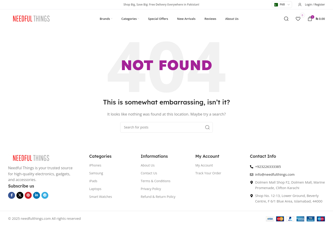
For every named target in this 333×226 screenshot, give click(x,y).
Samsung (96, 173)
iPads (93, 181)
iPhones (95, 165)
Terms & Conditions (156, 181)
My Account (204, 165)
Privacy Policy (151, 189)
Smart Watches (100, 196)
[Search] (286, 18)
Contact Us (149, 173)
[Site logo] (31, 18)
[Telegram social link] (44, 195)
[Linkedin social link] (36, 195)
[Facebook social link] (11, 195)
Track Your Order (208, 173)
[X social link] (19, 195)
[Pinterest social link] (28, 195)
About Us (148, 165)
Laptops (95, 189)
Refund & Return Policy (158, 196)
